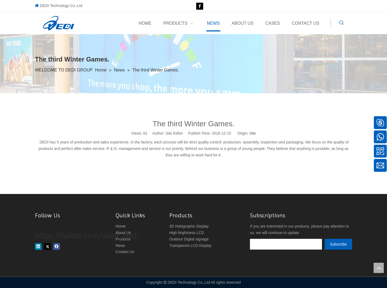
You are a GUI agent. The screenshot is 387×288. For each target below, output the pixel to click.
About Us (123, 233)
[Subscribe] (338, 244)
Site (252, 133)
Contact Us (125, 252)
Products (123, 239)
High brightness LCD (186, 233)
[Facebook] (199, 6)
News (120, 245)
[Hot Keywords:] (342, 23)
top (379, 268)
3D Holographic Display (189, 226)
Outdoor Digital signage (189, 239)
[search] (286, 244)
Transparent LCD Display (190, 245)
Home (121, 226)
